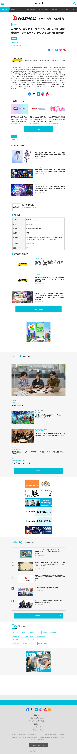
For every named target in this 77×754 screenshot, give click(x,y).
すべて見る (38, 129)
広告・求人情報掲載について (38, 718)
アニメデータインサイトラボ (34, 639)
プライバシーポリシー (38, 730)
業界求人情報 (31, 10)
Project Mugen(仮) (40, 643)
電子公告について (38, 724)
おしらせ (38, 727)
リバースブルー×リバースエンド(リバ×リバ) (24, 646)
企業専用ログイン (38, 745)
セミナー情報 (43, 10)
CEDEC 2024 (16, 643)
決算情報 (54, 10)
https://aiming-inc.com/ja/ (30, 214)
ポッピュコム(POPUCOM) (28, 643)
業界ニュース (15, 24)
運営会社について (38, 715)
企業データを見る (38, 316)
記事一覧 (4, 10)
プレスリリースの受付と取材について (38, 721)
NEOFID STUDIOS (42, 650)
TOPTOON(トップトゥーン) (49, 639)
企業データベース (17, 10)
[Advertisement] (23, 136)
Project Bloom (40, 646)
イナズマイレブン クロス (19, 639)
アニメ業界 (65, 10)
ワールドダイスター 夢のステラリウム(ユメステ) (24, 650)
